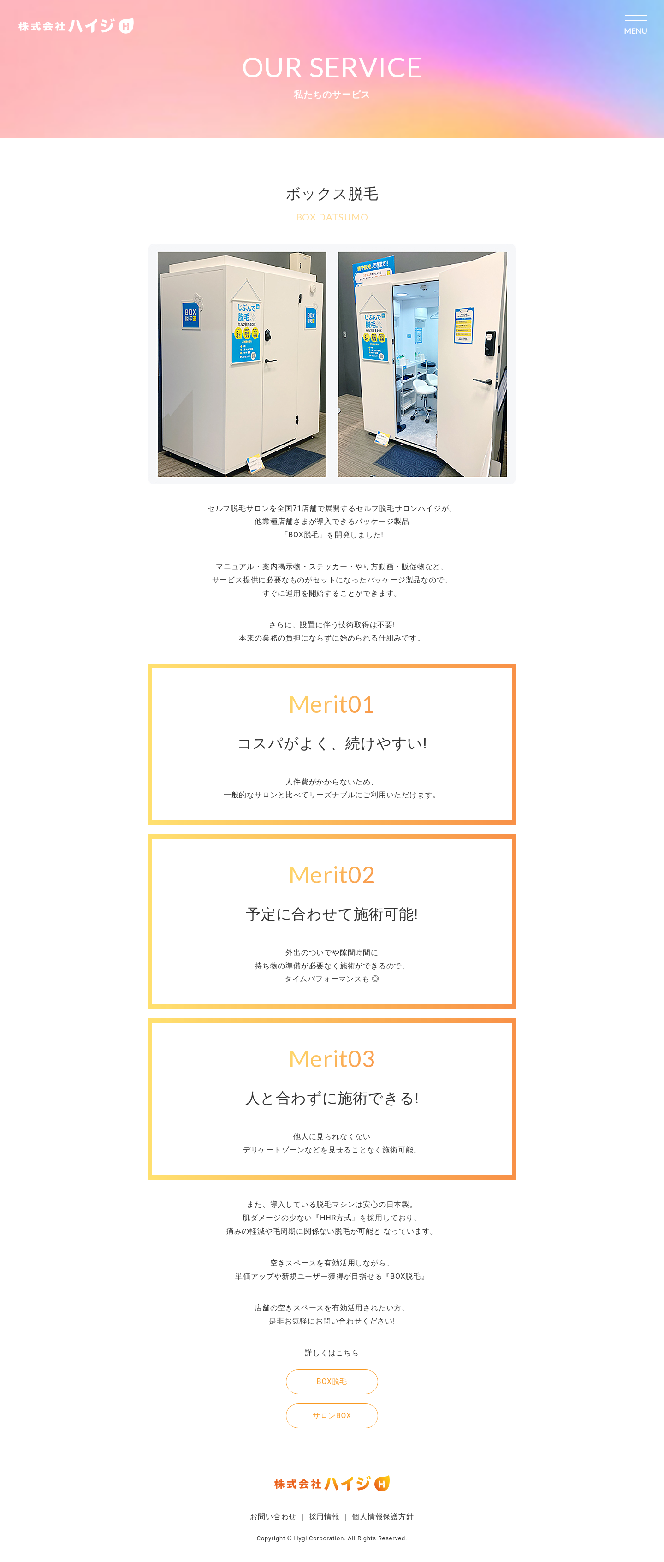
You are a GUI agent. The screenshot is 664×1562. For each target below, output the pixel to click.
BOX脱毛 (332, 1381)
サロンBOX (332, 1416)
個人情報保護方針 (383, 1516)
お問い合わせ (273, 1516)
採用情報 (324, 1516)
